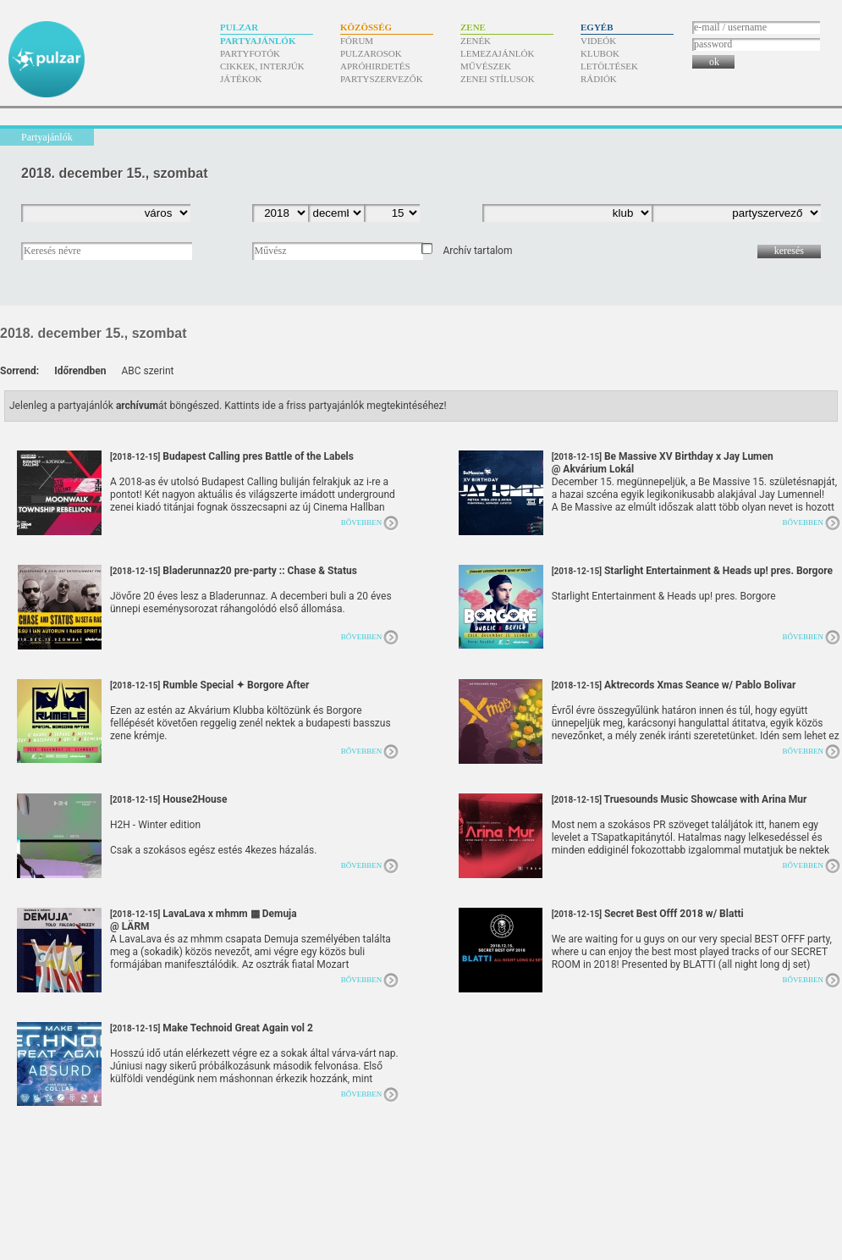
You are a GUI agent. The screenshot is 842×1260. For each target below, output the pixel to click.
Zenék (475, 41)
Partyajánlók (257, 41)
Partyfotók (250, 53)
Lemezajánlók (497, 53)
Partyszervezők (381, 79)
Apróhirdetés (375, 66)
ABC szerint (147, 371)
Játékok (241, 79)
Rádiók (599, 79)
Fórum (356, 41)
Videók (598, 41)
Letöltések (609, 66)
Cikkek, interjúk (262, 66)
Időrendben (80, 371)
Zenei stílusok (497, 79)
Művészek (485, 66)
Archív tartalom (477, 251)
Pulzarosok (371, 53)
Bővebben (361, 522)
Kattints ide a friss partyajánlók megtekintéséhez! (335, 406)
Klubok (600, 53)
